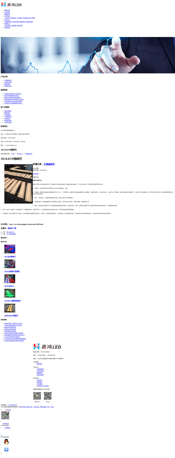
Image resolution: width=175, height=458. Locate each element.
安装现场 (7, 27)
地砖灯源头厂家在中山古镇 (13, 323)
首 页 (13, 154)
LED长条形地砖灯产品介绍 (13, 325)
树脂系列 (22, 22)
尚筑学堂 (20, 25)
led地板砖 (7, 115)
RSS (48, 407)
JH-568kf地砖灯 (11, 234)
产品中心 (7, 20)
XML (52, 407)
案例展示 (7, 14)
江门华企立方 (12, 405)
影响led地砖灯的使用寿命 (12, 97)
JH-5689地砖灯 (10, 257)
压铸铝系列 (29, 22)
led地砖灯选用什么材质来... (13, 94)
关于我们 (7, 16)
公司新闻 (7, 25)
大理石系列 (15, 22)
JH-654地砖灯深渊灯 (12, 271)
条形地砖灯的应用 (10, 331)
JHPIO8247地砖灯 (11, 316)
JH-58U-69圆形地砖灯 (12, 301)
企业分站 (36, 407)
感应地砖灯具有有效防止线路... (14, 99)
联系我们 (13, 18)
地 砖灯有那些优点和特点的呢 (14, 340)
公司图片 (20, 18)
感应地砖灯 (8, 111)
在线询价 (36, 174)
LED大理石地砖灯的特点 (12, 337)
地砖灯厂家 (12, 228)
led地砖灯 (7, 118)
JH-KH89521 (10, 232)
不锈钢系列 (8, 22)
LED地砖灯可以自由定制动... (13, 101)
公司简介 (7, 18)
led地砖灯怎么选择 (29, 18)
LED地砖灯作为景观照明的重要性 (15, 339)
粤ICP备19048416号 (26, 407)
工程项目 (7, 12)
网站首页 (7, 10)
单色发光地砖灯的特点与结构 (13, 333)
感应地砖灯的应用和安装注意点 (14, 335)
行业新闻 (13, 25)
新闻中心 (7, 23)
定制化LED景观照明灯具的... (13, 103)
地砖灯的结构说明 (10, 327)
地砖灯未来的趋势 (10, 329)
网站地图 (43, 407)
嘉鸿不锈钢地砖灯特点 (11, 95)
